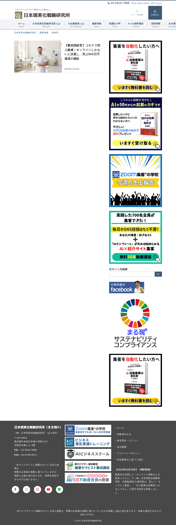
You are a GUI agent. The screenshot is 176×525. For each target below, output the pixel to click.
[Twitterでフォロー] (26, 489)
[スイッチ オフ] (137, 13)
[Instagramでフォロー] (37, 489)
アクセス (156, 3)
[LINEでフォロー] (59, 489)
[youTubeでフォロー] (48, 489)
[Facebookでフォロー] (15, 489)
